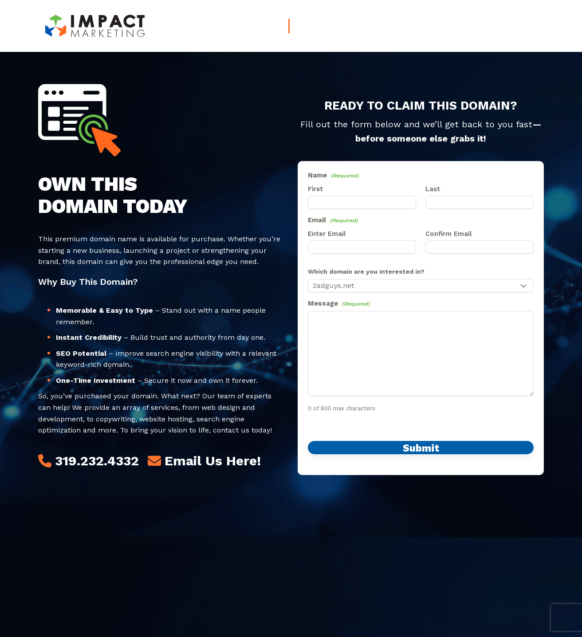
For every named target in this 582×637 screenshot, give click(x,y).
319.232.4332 (97, 460)
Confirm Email (448, 234)
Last (432, 189)
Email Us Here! (213, 460)
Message (339, 303)
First (315, 189)
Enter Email (327, 234)
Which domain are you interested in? (366, 271)
